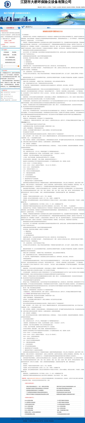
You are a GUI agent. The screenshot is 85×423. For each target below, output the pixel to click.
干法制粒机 (30, 421)
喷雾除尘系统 (6, 54)
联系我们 (73, 7)
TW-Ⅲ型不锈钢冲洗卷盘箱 (63, 402)
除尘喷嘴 (14, 54)
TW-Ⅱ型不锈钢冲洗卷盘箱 (63, 400)
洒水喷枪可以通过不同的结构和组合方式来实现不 (37, 388)
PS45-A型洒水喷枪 (61, 408)
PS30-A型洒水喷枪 (61, 406)
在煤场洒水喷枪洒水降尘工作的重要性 (35, 390)
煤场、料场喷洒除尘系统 (62, 410)
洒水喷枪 (14, 52)
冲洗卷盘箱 (6, 52)
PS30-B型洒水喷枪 (29, 408)
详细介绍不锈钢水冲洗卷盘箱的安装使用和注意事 (37, 394)
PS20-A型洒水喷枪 (29, 406)
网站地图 (78, 7)
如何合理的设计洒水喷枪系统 (63, 390)
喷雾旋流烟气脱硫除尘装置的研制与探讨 (66, 394)
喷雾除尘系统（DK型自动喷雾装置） (33, 412)
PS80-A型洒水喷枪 (29, 410)
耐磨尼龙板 (36, 421)
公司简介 (49, 7)
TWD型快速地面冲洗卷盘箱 (63, 404)
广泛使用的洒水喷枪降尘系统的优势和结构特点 (37, 392)
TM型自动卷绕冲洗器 (29, 404)
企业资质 (59, 7)
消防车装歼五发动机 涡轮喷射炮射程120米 (66, 386)
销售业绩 (64, 7)
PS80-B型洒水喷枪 (29, 400)
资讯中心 (45, 7)
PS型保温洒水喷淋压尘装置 (63, 414)
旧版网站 (83, 7)
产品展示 (54, 7)
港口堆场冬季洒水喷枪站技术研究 (64, 388)
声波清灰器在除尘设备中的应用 (64, 392)
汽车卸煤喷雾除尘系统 (10, 59)
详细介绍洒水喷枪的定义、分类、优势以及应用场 (37, 386)
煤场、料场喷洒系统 (10, 57)
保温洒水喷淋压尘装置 (10, 62)
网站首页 (40, 7)
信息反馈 (69, 7)
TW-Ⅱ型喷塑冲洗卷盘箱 (30, 402)
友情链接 (25, 421)
